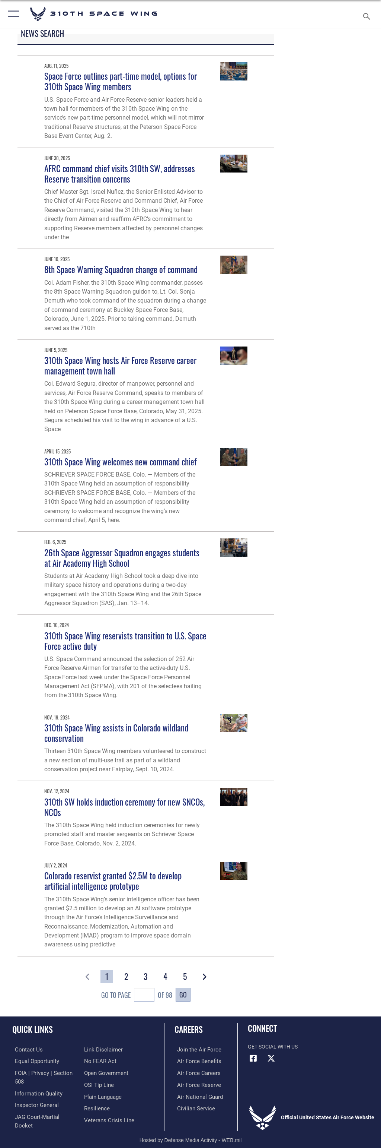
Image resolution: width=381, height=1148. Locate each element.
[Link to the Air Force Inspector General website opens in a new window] (32, 1095)
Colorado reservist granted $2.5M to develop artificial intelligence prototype (113, 880)
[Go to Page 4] (165, 976)
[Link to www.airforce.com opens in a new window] (195, 1049)
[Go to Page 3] (146, 976)
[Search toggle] (368, 14)
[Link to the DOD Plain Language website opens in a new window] (102, 1084)
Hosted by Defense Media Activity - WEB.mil (191, 1132)
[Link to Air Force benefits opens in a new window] (195, 1060)
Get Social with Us (273, 1047)
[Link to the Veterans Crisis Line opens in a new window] (106, 1106)
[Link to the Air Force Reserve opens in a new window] (194, 1084)
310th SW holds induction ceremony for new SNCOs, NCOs (124, 807)
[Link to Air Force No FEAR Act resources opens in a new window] (98, 1049)
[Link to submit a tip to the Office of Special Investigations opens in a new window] (97, 1072)
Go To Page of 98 (136, 995)
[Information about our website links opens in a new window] (29, 1118)
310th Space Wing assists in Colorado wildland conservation (116, 732)
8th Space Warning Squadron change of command (121, 269)
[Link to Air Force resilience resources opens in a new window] (95, 1095)
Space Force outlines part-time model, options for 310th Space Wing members (120, 81)
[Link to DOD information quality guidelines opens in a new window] (34, 1084)
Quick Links (32, 1029)
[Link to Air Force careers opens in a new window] (194, 1072)
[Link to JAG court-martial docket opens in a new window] (41, 1106)
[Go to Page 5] (185, 976)
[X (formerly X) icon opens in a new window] (271, 1058)
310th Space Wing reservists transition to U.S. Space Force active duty (125, 640)
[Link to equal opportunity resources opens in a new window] (33, 1060)
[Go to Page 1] (106, 976)
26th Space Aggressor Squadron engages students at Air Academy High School (121, 557)
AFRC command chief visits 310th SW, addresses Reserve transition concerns (119, 173)
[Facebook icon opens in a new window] (253, 1058)
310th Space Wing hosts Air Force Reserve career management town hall (120, 365)
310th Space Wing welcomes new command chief (120, 461)
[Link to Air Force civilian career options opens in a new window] (191, 1106)
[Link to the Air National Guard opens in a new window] (196, 1095)
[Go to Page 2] (126, 976)
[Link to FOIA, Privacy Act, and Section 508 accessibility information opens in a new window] (43, 1072)
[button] (12, 14)
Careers (189, 1029)
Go (183, 994)
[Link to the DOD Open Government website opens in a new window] (105, 1060)
